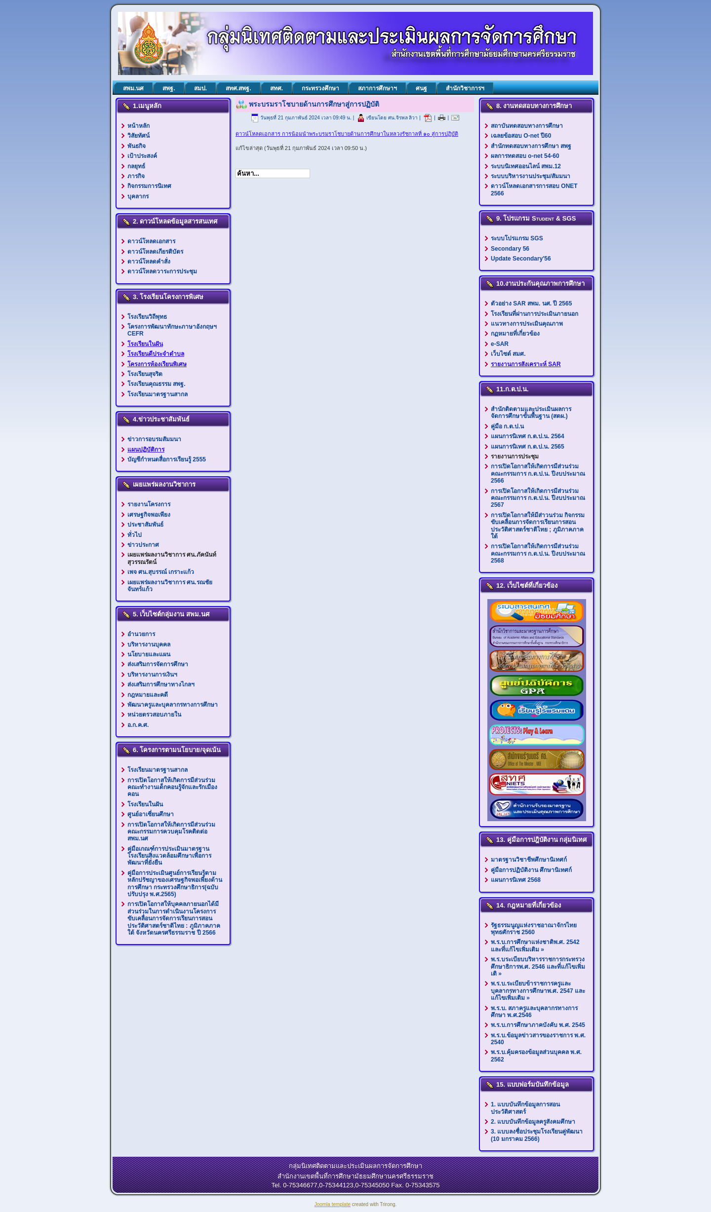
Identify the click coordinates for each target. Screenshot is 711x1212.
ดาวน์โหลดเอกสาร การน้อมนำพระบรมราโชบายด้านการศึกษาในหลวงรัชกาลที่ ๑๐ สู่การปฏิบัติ (347, 134)
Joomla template (333, 1204)
